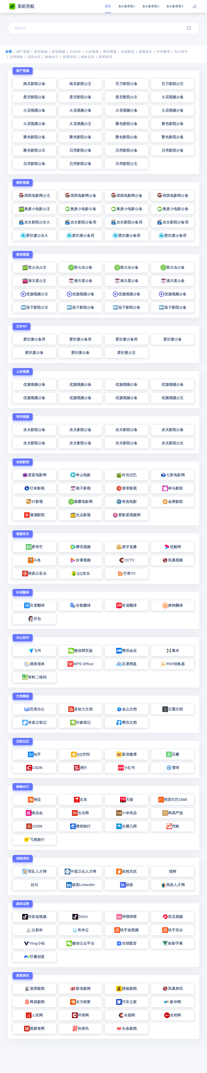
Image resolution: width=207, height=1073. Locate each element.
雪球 (172, 768)
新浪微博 (126, 754)
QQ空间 (80, 754)
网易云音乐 (34, 573)
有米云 (80, 930)
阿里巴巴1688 (172, 799)
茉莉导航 (21, 6)
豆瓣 (172, 754)
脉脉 (126, 885)
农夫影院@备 (34, 430)
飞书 (34, 650)
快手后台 (172, 930)
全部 (8, 51)
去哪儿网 (126, 826)
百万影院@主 (173, 84)
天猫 (126, 799)
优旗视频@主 (34, 294)
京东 (80, 799)
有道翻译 (126, 605)
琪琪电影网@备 (80, 195)
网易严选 (172, 813)
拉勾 (34, 885)
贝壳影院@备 (80, 150)
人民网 (34, 1015)
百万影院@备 (126, 84)
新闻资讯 (105, 57)
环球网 (80, 1015)
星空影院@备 (34, 97)
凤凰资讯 (172, 988)
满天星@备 (80, 281)
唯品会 (34, 813)
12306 (34, 826)
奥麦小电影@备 (80, 209)
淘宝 (34, 799)
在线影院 (127, 51)
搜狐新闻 (126, 988)
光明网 (172, 1015)
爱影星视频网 (126, 515)
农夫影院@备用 (80, 222)
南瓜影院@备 (34, 84)
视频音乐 (145, 51)
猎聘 (172, 872)
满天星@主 (34, 281)
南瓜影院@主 (80, 84)
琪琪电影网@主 (34, 195)
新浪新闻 (80, 988)
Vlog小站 (34, 943)
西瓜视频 (172, 917)
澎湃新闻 (34, 988)
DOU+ (80, 917)
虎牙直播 (126, 547)
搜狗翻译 (172, 605)
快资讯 (80, 1028)
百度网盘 (126, 664)
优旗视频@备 (80, 294)
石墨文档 (172, 709)
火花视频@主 (80, 124)
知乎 (34, 754)
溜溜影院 (34, 515)
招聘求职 (69, 57)
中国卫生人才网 (80, 871)
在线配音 (126, 943)
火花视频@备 (173, 97)
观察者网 (34, 1028)
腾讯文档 (126, 722)
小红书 (126, 768)
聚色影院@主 (34, 150)
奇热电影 (126, 502)
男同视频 (110, 51)
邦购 (172, 826)
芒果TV (126, 573)
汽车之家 (126, 1002)
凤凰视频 (172, 560)
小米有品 (126, 813)
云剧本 (34, 930)
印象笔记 (80, 722)
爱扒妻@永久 (34, 235)
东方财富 (80, 1002)
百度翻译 (34, 605)
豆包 (34, 619)
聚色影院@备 (126, 124)
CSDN (34, 768)
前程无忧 (126, 871)
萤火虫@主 (34, 267)
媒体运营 (87, 57)
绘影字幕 (172, 943)
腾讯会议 (126, 650)
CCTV (126, 560)
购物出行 (52, 57)
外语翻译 (163, 51)
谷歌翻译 (80, 605)
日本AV (75, 51)
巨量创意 (34, 957)
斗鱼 (34, 560)
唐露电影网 (80, 502)
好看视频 (80, 560)
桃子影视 (80, 488)
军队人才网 (34, 871)
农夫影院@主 (173, 443)
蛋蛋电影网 (34, 475)
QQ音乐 (80, 573)
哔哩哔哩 (126, 917)
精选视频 (58, 51)
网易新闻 (34, 1002)
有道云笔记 (34, 722)
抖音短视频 (34, 917)
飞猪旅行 (34, 839)
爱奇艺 (34, 547)
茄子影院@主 (34, 307)
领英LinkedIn (80, 885)
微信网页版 (80, 650)
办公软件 (181, 51)
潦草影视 (126, 488)
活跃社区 (34, 57)
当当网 (80, 813)
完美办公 (34, 709)
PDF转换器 (173, 664)
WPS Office (81, 664)
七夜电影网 (173, 475)
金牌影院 (172, 502)
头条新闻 (126, 1028)
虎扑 (80, 768)
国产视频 (23, 51)
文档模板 (16, 57)
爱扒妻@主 (126, 353)
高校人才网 (173, 885)
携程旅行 (80, 826)
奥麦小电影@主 (34, 209)
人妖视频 (92, 51)
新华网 (172, 1002)
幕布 (172, 650)
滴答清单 (34, 664)
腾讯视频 (80, 547)
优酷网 (172, 547)
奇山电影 (80, 475)
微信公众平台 (80, 943)
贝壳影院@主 (126, 164)
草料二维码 (34, 677)
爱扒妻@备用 (80, 235)
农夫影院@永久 (34, 222)
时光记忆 (126, 475)
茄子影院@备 (80, 307)
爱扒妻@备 (172, 339)
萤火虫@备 (80, 267)
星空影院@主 (126, 97)
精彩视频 (41, 51)
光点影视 (80, 515)
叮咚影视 (34, 488)
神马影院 (172, 488)
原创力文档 (80, 709)
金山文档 (126, 709)
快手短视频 (126, 930)
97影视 (34, 502)
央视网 (126, 1015)
